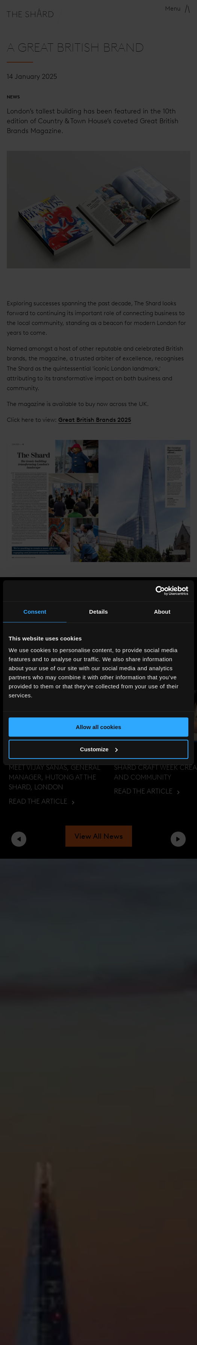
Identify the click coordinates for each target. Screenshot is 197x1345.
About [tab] (162, 611)
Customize (99, 749)
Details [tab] (98, 611)
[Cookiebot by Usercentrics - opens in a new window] (155, 591)
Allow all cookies (98, 727)
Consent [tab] (34, 611)
